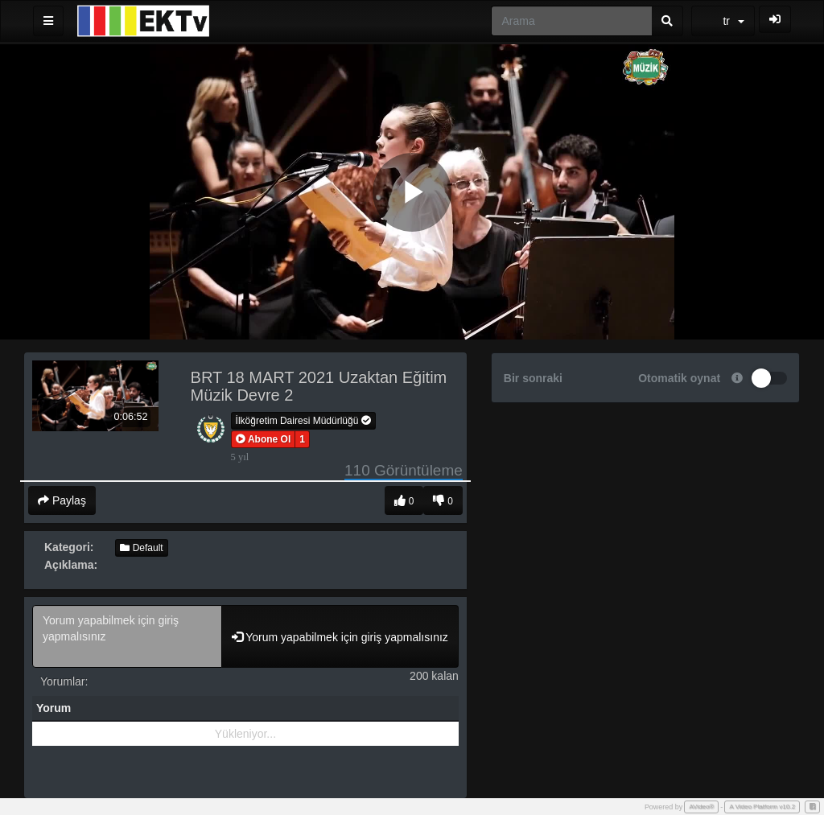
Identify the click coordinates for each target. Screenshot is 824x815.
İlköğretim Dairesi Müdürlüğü (303, 420)
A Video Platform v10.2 (762, 806)
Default (141, 548)
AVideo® (701, 806)
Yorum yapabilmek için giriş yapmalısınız (127, 636)
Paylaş (62, 500)
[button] (263, 439)
